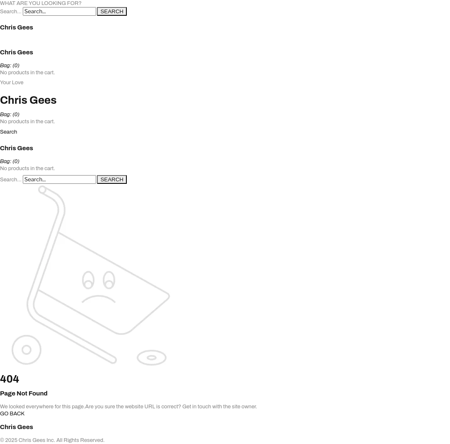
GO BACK (12, 414)
